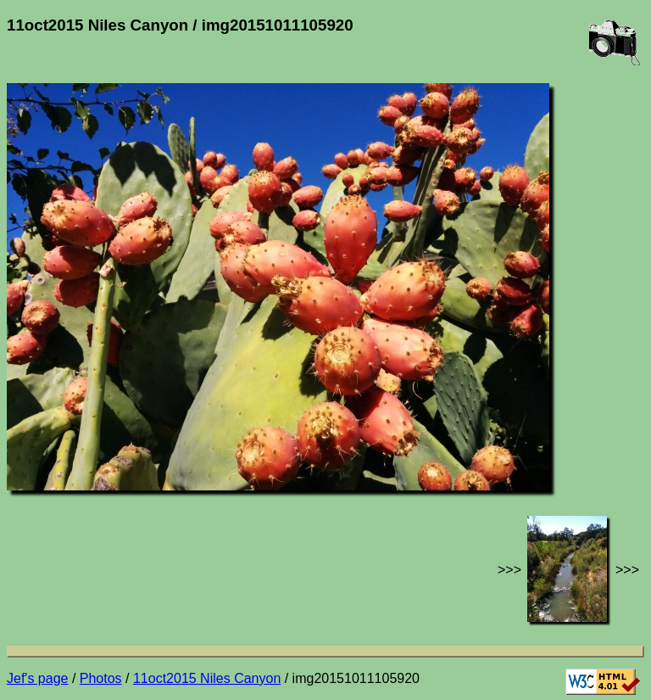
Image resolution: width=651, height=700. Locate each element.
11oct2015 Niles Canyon (207, 678)
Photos (101, 678)
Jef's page (37, 678)
